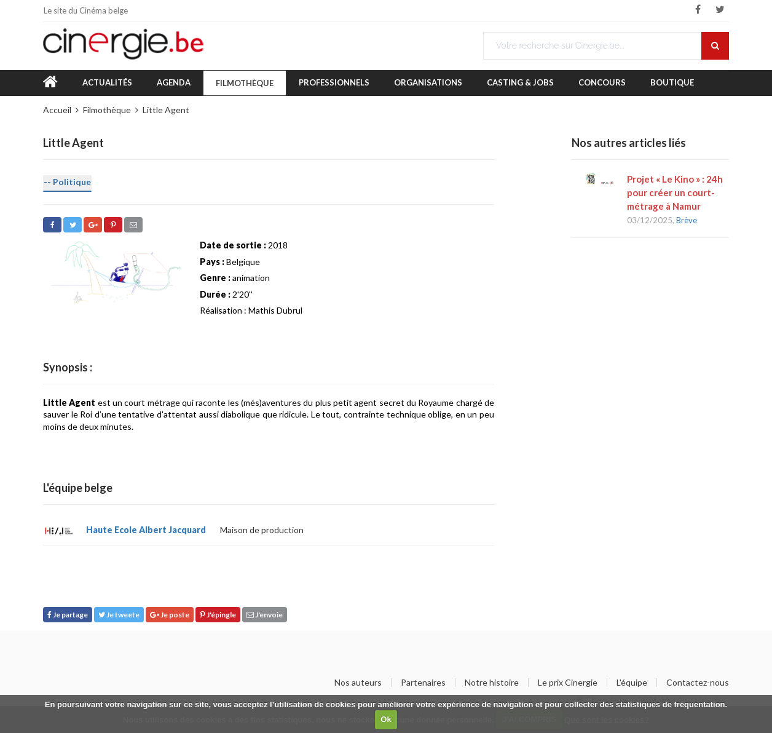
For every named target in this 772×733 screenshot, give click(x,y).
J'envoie (264, 614)
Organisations (428, 82)
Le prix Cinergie (567, 682)
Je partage (67, 614)
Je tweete (119, 614)
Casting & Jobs (520, 82)
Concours (602, 82)
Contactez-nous (697, 682)
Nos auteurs (358, 682)
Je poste (169, 614)
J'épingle (218, 614)
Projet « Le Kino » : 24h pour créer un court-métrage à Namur (675, 192)
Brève (686, 220)
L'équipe (631, 682)
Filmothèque (245, 83)
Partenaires (423, 682)
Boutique (672, 82)
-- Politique (67, 181)
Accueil (57, 110)
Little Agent (166, 110)
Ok (385, 719)
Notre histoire (492, 682)
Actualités (107, 82)
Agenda (174, 82)
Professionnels (334, 82)
